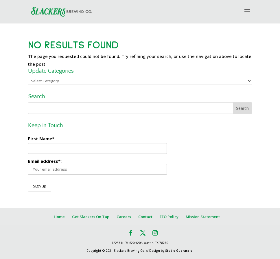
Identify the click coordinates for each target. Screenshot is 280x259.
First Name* (41, 138)
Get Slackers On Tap (90, 216)
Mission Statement (203, 216)
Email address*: (97, 166)
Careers (124, 216)
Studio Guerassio (178, 251)
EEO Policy (169, 216)
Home (59, 216)
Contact (145, 216)
